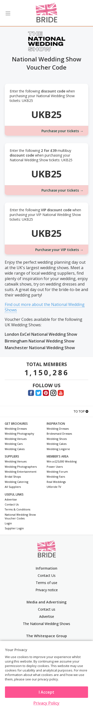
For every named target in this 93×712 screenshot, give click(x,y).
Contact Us (12, 504)
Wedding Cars (14, 444)
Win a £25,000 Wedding (62, 461)
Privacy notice (46, 589)
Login (8, 523)
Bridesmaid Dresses (59, 433)
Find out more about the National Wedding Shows (45, 307)
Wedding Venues (16, 439)
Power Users (55, 466)
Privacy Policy (46, 703)
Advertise (11, 499)
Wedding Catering (16, 482)
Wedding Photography (19, 433)
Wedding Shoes (57, 439)
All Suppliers (13, 487)
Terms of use (46, 582)
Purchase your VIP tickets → (59, 249)
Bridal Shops (13, 476)
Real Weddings (56, 482)
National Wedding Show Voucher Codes (20, 516)
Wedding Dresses (16, 428)
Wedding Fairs (56, 476)
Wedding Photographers (21, 466)
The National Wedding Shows (46, 623)
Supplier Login (14, 528)
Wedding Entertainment (20, 471)
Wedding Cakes (15, 449)
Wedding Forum (57, 471)
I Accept (46, 692)
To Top (81, 411)
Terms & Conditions (17, 509)
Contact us (46, 609)
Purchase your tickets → (62, 130)
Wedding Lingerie (58, 449)
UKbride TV (54, 487)
